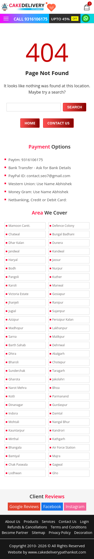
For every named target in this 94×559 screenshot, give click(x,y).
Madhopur (16, 328)
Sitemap (38, 532)
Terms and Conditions (68, 527)
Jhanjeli (14, 302)
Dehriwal (58, 345)
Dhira (12, 354)
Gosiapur (58, 294)
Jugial (12, 311)
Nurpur (57, 268)
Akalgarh (58, 354)
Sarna (13, 336)
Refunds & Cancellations (27, 527)
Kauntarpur (17, 430)
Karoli (13, 285)
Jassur (56, 260)
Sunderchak (17, 371)
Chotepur (59, 362)
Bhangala (15, 447)
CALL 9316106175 (31, 19)
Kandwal (58, 251)
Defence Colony (63, 226)
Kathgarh (58, 439)
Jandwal (14, 251)
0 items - (89, 4)
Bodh (12, 268)
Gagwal (57, 464)
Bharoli (14, 362)
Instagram (75, 506)
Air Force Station (63, 447)
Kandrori (58, 430)
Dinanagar (16, 405)
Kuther (57, 277)
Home (30, 123)
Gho (55, 473)
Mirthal (14, 439)
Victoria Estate (19, 294)
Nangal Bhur (61, 422)
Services (48, 521)
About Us (12, 521)
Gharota (14, 379)
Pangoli (14, 277)
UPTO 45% (64, 18)
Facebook (52, 506)
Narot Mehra (18, 388)
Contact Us (58, 123)
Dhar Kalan (16, 243)
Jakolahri (58, 379)
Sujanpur (58, 311)
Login (84, 521)
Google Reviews (24, 506)
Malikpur (58, 336)
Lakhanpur (59, 328)
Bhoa (56, 388)
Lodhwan (15, 473)
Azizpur (14, 319)
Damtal (57, 413)
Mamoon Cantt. (19, 226)
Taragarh (58, 371)
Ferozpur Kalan (62, 319)
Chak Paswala (18, 464)
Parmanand (60, 396)
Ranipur (57, 302)
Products (31, 521)
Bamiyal (14, 456)
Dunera (57, 243)
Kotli (12, 396)
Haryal (13, 260)
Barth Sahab (17, 345)
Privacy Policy (59, 532)
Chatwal (14, 234)
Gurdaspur (59, 405)
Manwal (57, 285)
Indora (13, 413)
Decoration (83, 532)
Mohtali (14, 422)
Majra (56, 456)
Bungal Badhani (63, 234)
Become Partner (15, 532)
